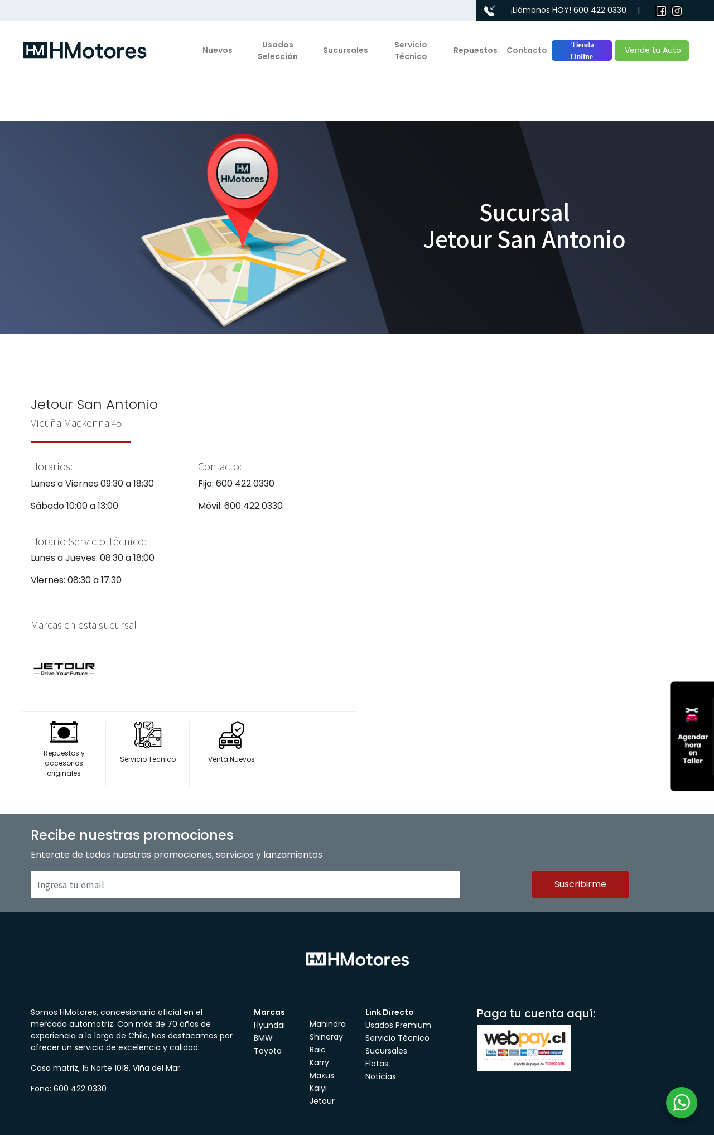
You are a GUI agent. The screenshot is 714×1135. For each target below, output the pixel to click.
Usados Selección (278, 50)
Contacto (526, 50)
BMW (263, 1037)
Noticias (380, 1076)
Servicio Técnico (410, 50)
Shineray (326, 1036)
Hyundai (269, 1025)
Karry (319, 1062)
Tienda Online (581, 51)
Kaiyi (318, 1088)
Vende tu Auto (652, 50)
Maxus (322, 1075)
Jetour (322, 1101)
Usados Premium (398, 1025)
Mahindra (328, 1024)
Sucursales (345, 50)
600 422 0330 (599, 10)
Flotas (376, 1063)
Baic (318, 1049)
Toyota (268, 1050)
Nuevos (217, 50)
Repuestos (476, 50)
